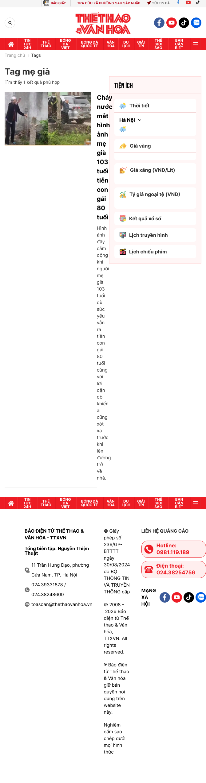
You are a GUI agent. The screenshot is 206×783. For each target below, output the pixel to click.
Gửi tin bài (159, 3)
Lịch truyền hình (143, 235)
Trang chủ (15, 55)
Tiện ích (123, 85)
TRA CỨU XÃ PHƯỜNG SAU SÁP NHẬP (108, 3)
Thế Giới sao (158, 44)
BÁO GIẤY (58, 3)
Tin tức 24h (27, 44)
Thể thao (46, 44)
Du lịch (126, 44)
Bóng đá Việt (65, 44)
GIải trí (141, 44)
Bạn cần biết (179, 44)
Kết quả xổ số (140, 218)
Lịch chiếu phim (143, 252)
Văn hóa (110, 44)
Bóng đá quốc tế (89, 44)
